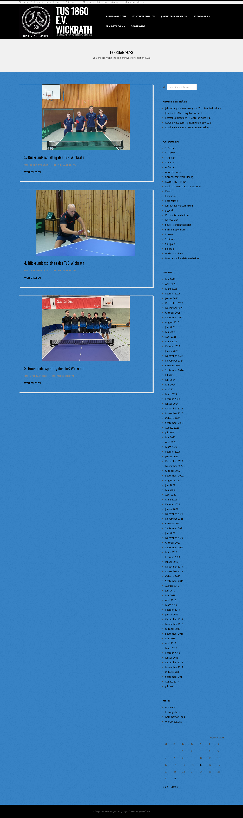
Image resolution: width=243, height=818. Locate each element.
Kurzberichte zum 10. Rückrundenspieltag (188, 122)
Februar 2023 (172, 451)
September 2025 (174, 317)
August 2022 (172, 480)
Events (169, 191)
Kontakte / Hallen (143, 16)
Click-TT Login (114, 26)
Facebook (170, 196)
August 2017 (172, 681)
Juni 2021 (170, 533)
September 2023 (174, 422)
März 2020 (171, 552)
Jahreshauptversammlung (179, 205)
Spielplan (170, 244)
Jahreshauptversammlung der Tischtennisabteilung (193, 108)
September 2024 (174, 370)
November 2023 (174, 413)
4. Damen (170, 167)
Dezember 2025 (174, 303)
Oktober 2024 (172, 365)
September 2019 (174, 581)
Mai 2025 (170, 331)
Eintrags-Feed (172, 712)
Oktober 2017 (172, 672)
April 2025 (170, 336)
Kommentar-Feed (175, 716)
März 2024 (171, 394)
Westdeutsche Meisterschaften (182, 258)
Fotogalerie (71, 2)
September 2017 (174, 676)
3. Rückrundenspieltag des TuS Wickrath (54, 368)
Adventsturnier (173, 172)
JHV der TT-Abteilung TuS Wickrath (184, 113)
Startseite (23, 2)
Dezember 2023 (174, 408)
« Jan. (165, 786)
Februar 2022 (172, 504)
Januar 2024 (171, 403)
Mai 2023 (170, 437)
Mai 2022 (170, 490)
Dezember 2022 (174, 461)
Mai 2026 (170, 279)
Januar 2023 (171, 456)
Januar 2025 (171, 351)
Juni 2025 (170, 327)
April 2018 (170, 643)
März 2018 (171, 648)
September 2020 (174, 547)
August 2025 (172, 322)
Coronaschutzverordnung (179, 176)
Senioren (170, 239)
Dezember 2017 (174, 662)
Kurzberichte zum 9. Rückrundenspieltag (187, 127)
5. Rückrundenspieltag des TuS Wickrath (54, 157)
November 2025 (174, 308)
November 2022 (174, 466)
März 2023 (171, 446)
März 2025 (171, 341)
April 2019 (170, 600)
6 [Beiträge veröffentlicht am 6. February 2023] (165, 757)
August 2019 (172, 585)
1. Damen (170, 148)
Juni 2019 (170, 590)
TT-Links (87, 2)
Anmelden (170, 707)
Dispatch (126, 811)
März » (174, 786)
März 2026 (171, 288)
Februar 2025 (172, 346)
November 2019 (174, 571)
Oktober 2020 (172, 542)
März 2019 (171, 605)
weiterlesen (32, 172)
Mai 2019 (170, 595)
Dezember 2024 (174, 355)
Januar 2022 (171, 509)
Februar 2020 (172, 557)
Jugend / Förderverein (174, 16)
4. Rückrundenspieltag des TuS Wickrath (54, 263)
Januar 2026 (171, 298)
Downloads (138, 26)
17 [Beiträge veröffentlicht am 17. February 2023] (201, 764)
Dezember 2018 (174, 619)
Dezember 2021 (174, 514)
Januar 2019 (171, 614)
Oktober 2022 (172, 470)
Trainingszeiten (116, 16)
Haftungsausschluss (134, 2)
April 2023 (170, 442)
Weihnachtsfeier (174, 253)
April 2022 (170, 494)
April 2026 (170, 284)
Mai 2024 (170, 384)
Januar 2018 (171, 657)
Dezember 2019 (174, 566)
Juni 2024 (170, 379)
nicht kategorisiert (175, 229)
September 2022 (174, 475)
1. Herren (170, 152)
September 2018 (174, 633)
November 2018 (174, 624)
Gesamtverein (41, 2)
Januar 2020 (171, 561)
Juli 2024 (169, 375)
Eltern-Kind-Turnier (175, 181)
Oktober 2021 (172, 523)
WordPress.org (173, 721)
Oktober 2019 (172, 576)
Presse (56, 2)
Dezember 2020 (174, 537)
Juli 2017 (169, 686)
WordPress (145, 811)
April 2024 (170, 389)
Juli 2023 (169, 432)
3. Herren (170, 162)
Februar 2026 (172, 293)
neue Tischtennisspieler (178, 224)
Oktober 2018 (172, 628)
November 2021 (174, 518)
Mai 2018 (170, 638)
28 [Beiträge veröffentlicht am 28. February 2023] (174, 778)
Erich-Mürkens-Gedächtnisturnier (183, 186)
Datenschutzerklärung (107, 2)
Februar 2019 (172, 609)
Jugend (169, 210)
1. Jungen (170, 157)
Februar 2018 (172, 652)
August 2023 (172, 427)
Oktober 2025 (172, 312)
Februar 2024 (172, 399)
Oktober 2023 (172, 418)
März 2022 (171, 499)
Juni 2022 (170, 485)
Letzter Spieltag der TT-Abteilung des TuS (188, 117)
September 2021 (174, 528)
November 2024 (174, 360)
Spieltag (71, 164)
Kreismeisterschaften (177, 215)
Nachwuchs (171, 220)
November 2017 (174, 667)
